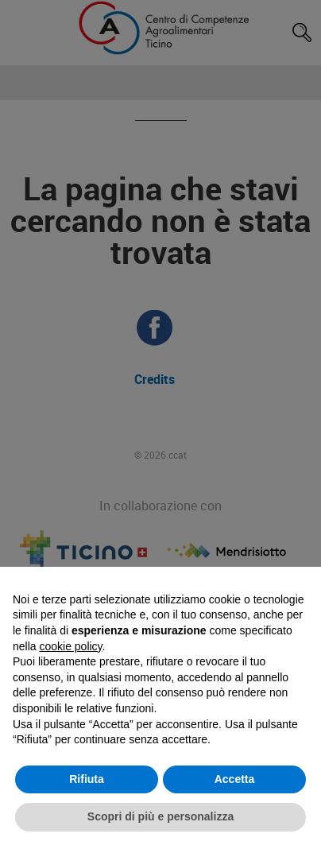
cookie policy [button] (70, 646)
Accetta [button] (235, 779)
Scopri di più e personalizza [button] (160, 816)
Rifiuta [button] (86, 779)
